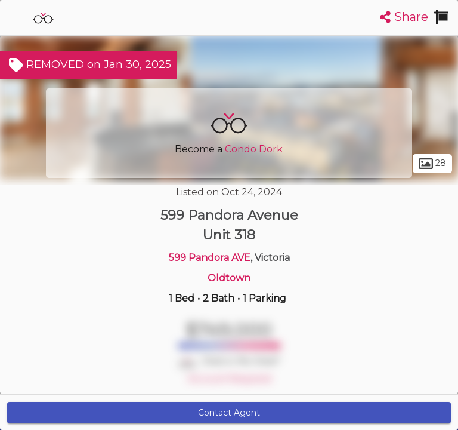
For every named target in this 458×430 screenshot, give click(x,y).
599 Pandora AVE (209, 257)
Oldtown (229, 278)
